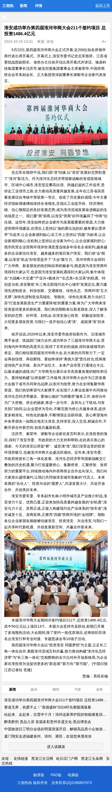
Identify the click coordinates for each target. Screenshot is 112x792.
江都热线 (8, 7)
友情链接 (21, 758)
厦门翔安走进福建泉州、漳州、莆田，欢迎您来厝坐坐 (48, 736)
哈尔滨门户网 (67, 758)
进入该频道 (56, 747)
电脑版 (73, 775)
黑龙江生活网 (42, 758)
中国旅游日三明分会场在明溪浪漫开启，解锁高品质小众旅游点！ (57, 729)
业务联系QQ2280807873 (71, 783)
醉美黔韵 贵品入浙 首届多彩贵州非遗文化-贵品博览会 (47, 722)
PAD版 (56, 775)
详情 (38, 6)
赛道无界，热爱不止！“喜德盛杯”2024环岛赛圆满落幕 (47, 707)
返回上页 (102, 6)
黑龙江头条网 (92, 758)
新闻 (23, 6)
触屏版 (38, 775)
